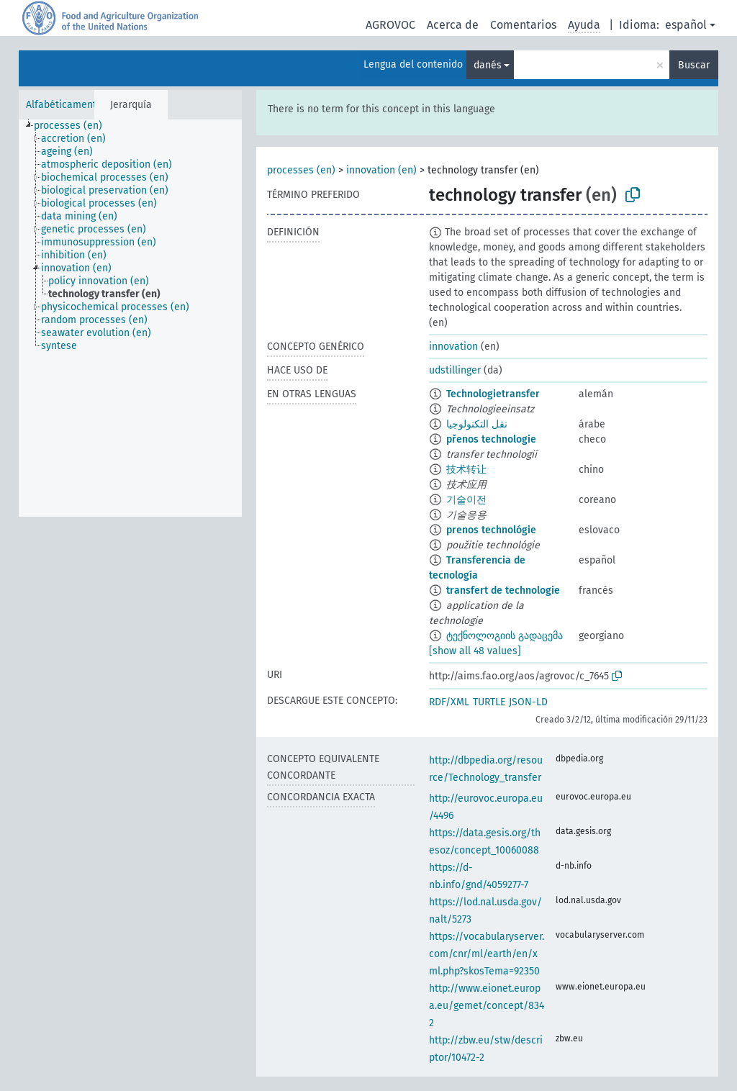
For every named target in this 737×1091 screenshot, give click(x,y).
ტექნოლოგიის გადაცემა (504, 636)
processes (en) (301, 170)
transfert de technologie (503, 590)
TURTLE (489, 702)
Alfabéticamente (64, 105)
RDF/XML (449, 702)
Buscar (694, 65)
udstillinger (455, 370)
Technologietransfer (493, 394)
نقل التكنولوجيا (476, 424)
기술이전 (466, 500)
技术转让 (466, 469)
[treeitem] (74, 125)
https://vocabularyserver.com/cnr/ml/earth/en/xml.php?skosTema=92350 (486, 954)
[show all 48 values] (475, 651)
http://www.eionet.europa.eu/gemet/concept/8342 (486, 1005)
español (686, 25)
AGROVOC (390, 25)
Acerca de (453, 25)
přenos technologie (491, 439)
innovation (453, 346)
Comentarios (523, 25)
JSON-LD (528, 702)
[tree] (130, 318)
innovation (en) (381, 170)
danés (488, 65)
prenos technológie (491, 530)
